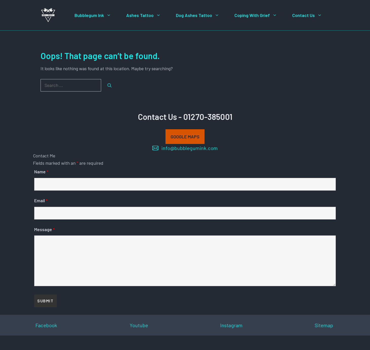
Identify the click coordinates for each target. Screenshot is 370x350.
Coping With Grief (259, 15)
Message (44, 229)
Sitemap (324, 325)
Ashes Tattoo (147, 15)
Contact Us (310, 15)
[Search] (109, 85)
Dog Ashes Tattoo (201, 15)
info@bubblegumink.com (189, 148)
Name (41, 171)
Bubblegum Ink (97, 15)
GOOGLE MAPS (185, 136)
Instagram (231, 325)
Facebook (46, 325)
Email (41, 200)
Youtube (139, 325)
